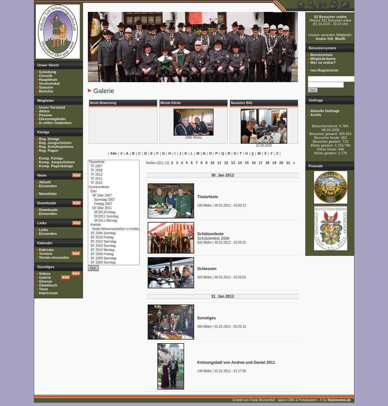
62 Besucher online (330, 17)
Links (43, 230)
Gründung (47, 72)
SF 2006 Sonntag (113, 233)
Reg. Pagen (48, 150)
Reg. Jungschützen (55, 143)
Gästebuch (48, 285)
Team (43, 289)
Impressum (48, 293)
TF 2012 (113, 175)
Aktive (44, 111)
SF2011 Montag (113, 221)
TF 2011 (113, 179)
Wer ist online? (323, 62)
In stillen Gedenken (55, 123)
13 (233, 163)
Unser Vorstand (52, 107)
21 (288, 163)
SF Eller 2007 (113, 196)
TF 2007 (113, 166)
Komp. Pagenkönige (56, 166)
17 (260, 163)
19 (274, 163)
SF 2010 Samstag (113, 242)
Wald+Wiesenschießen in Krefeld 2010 (113, 229)
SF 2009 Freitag (113, 254)
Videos (45, 274)
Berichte (46, 91)
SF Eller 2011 (113, 208)
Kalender (46, 250)
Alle (113, 153)
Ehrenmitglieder (52, 119)
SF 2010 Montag (113, 250)
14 (240, 163)
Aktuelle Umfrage (325, 111)
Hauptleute (48, 80)
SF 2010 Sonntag (113, 246)
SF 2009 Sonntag (113, 263)
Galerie (45, 277)
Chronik (46, 76)
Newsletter (48, 194)
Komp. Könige (51, 158)
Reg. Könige (49, 139)
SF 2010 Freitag (113, 238)
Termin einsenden (54, 257)
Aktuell (45, 182)
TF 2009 (113, 171)
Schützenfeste (113, 187)
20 (281, 163)
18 (267, 163)
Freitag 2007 (113, 204)
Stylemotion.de (339, 400)
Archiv (315, 115)
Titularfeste (113, 162)
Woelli (340, 39)
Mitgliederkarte (323, 59)
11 (219, 163)
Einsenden (48, 186)
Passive (45, 115)
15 (247, 163)
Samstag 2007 (113, 200)
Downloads (48, 210)
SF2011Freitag (113, 212)
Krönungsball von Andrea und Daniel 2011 (236, 362)
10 (212, 163)
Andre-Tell (324, 39)
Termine (46, 254)
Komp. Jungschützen (57, 162)
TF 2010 (113, 183)
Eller (113, 191)
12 (226, 163)
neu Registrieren (324, 70)
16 (254, 163)
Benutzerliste (321, 55)
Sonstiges (206, 318)
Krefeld (113, 225)
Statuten (46, 87)
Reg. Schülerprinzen (56, 147)
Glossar (45, 281)
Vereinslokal (49, 83)
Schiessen (206, 268)
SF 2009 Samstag (113, 258)
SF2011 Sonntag (113, 217)
